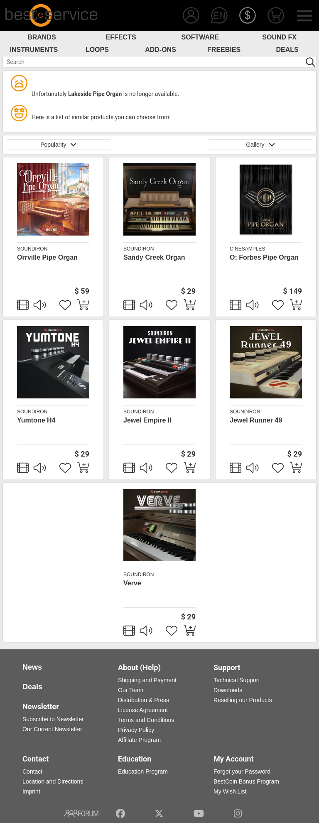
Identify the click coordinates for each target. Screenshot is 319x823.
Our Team (130, 690)
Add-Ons (160, 49)
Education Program (143, 771)
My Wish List (229, 791)
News (32, 667)
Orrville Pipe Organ (47, 257)
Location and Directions (52, 781)
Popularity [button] (58, 144)
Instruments (34, 49)
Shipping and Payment (147, 680)
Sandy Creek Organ (154, 257)
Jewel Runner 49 (256, 420)
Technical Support (236, 680)
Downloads (227, 690)
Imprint (31, 791)
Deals (287, 49)
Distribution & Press (143, 700)
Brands (41, 37)
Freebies (223, 49)
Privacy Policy (136, 730)
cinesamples (247, 249)
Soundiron (32, 249)
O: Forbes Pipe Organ (264, 257)
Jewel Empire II (147, 420)
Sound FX (279, 37)
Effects (121, 37)
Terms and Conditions (146, 720)
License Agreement (143, 710)
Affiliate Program (139, 740)
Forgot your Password (241, 771)
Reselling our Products (242, 700)
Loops (97, 49)
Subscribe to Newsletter (53, 719)
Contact (32, 771)
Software (200, 37)
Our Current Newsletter (52, 729)
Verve (132, 583)
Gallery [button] (260, 144)
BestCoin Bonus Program (246, 781)
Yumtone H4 (36, 420)
